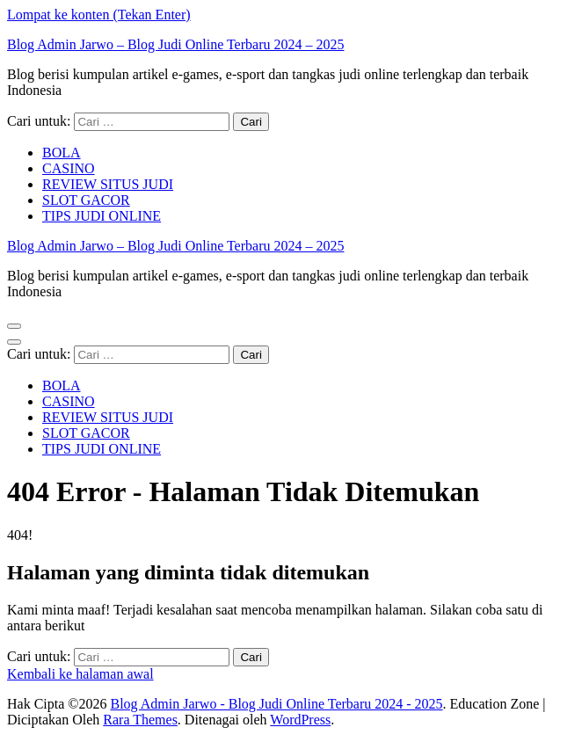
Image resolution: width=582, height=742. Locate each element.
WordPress (300, 719)
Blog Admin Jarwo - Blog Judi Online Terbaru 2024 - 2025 (276, 703)
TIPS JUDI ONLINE (101, 215)
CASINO (68, 168)
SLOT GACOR (86, 200)
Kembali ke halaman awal (80, 673)
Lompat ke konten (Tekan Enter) (99, 14)
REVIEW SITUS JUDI (107, 184)
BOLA (61, 152)
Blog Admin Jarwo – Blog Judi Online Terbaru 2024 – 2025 (175, 44)
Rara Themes (140, 719)
